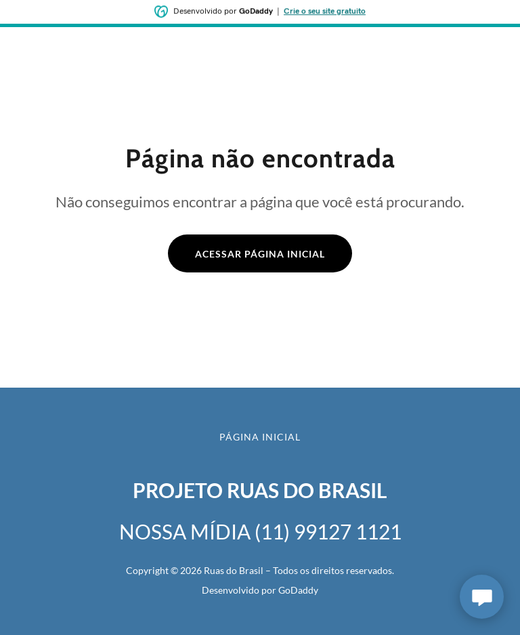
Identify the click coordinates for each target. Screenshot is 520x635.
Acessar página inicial (260, 254)
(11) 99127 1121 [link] (328, 531)
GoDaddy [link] (298, 590)
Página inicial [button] (260, 437)
